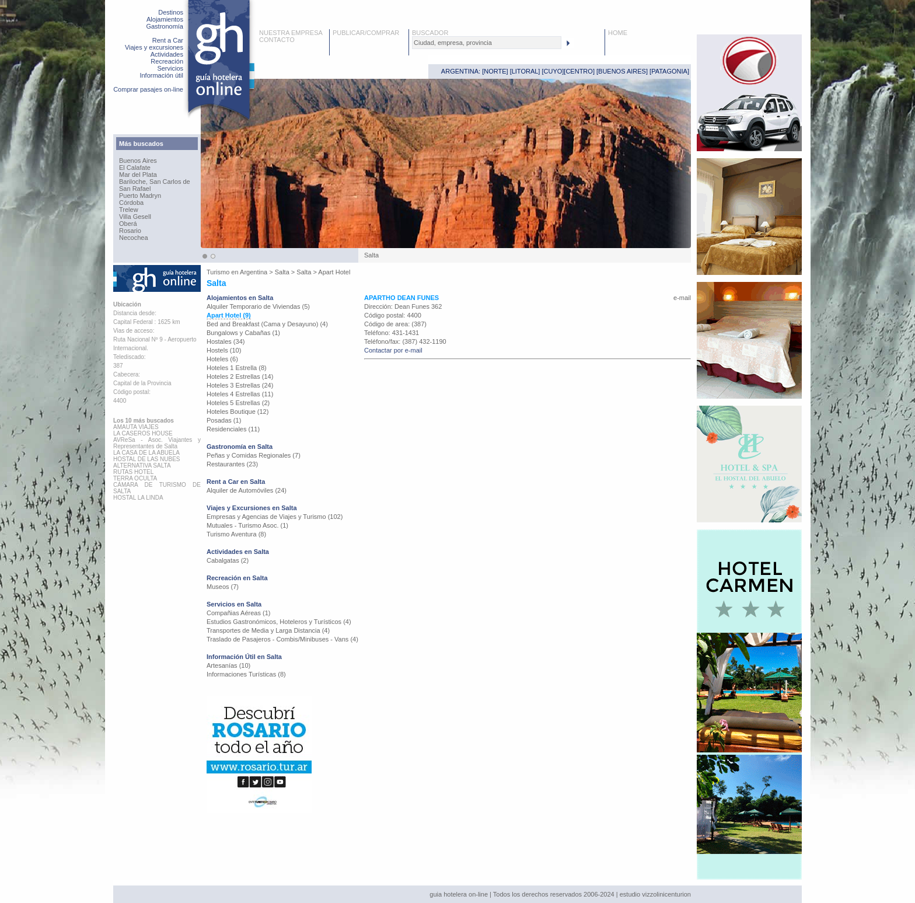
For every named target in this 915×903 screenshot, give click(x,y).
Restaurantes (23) (232, 464)
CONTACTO (277, 39)
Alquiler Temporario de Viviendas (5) (258, 306)
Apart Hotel (334, 272)
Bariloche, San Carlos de (154, 181)
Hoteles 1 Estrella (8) (237, 367)
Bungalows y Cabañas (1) (243, 332)
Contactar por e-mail (393, 350)
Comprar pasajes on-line (148, 89)
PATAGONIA (669, 71)
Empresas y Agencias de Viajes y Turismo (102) (275, 516)
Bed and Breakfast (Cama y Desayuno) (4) (267, 323)
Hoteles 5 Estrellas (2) (238, 402)
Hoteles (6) (222, 358)
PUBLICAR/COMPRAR (366, 32)
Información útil (161, 75)
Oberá (128, 223)
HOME (617, 32)
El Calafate (135, 167)
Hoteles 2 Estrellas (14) (240, 376)
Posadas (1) (224, 420)
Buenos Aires (138, 160)
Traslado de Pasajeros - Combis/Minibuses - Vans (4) (282, 639)
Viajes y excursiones (154, 47)
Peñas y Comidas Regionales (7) (254, 455)
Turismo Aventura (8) (236, 534)
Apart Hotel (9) (229, 315)
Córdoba (131, 202)
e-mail (682, 297)
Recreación (167, 61)
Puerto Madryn (140, 195)
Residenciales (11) (233, 429)
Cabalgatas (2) (228, 560)
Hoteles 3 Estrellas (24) (240, 385)
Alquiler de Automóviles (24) (247, 490)
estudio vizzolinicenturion (655, 894)
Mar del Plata (138, 174)
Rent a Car (167, 40)
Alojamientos (164, 19)
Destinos (170, 12)
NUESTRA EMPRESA (291, 32)
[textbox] (486, 42)
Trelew (128, 209)
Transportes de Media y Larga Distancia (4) (268, 630)
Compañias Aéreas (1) (238, 612)
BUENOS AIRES (622, 71)
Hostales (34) (226, 341)
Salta (282, 272)
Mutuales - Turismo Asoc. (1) (247, 525)
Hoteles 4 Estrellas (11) (240, 394)
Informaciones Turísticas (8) (246, 674)
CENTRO (578, 71)
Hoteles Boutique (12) (237, 411)
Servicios (170, 68)
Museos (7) (223, 586)
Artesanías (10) (228, 665)
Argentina (253, 272)
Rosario (130, 230)
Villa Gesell (135, 216)
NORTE (495, 71)
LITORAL (525, 71)
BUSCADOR (430, 32)
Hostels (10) (224, 350)
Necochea (133, 237)
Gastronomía (164, 26)
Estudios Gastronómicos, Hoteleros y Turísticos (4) (279, 621)
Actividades (167, 54)
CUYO (553, 71)
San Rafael (135, 188)
